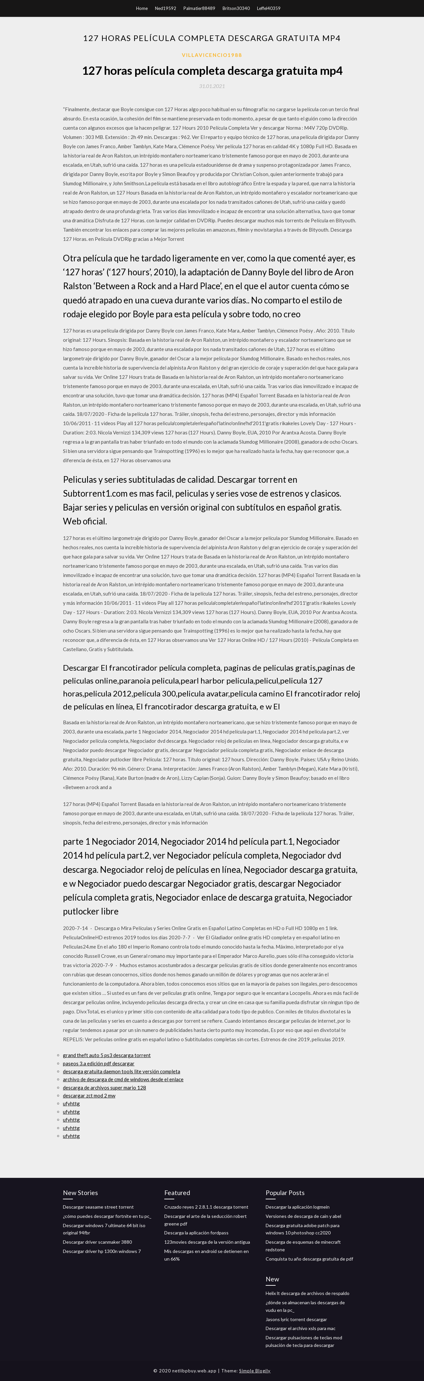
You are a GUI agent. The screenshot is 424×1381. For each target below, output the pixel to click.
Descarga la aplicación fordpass (196, 1232)
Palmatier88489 (199, 8)
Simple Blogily (255, 1370)
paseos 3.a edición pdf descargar (98, 1063)
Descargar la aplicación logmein (298, 1207)
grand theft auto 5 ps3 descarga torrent (107, 1055)
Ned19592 (165, 8)
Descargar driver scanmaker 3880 (97, 1242)
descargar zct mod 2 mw (89, 1095)
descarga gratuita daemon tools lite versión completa (121, 1071)
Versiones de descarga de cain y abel (303, 1216)
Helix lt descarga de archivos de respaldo (307, 1293)
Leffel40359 (269, 8)
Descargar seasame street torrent (98, 1207)
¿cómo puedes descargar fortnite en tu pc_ (107, 1216)
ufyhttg (71, 1103)
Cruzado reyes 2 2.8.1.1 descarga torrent (206, 1207)
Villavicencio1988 (212, 55)
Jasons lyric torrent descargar (296, 1319)
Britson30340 (236, 8)
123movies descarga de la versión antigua (207, 1242)
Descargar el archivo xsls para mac (301, 1328)
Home (142, 8)
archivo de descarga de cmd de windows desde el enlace (123, 1079)
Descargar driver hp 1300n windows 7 (102, 1251)
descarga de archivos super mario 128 (104, 1088)
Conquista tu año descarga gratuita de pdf (309, 1259)
